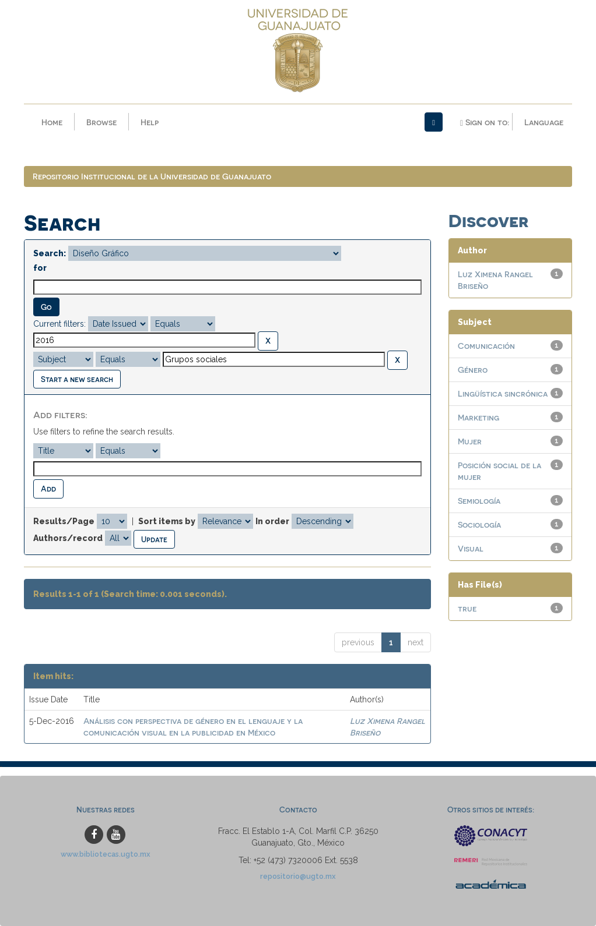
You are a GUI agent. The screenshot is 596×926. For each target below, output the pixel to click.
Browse (101, 122)
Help (150, 122)
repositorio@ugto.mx (298, 876)
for (40, 268)
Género (473, 369)
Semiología (479, 501)
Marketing (478, 417)
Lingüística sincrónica (503, 393)
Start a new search (77, 378)
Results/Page (63, 521)
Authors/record (68, 538)
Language (543, 122)
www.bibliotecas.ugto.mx (105, 854)
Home (51, 122)
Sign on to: (484, 122)
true (467, 608)
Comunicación (486, 346)
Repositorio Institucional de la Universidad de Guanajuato (152, 176)
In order (272, 521)
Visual (470, 548)
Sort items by (166, 521)
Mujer (470, 441)
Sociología (479, 524)
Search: (49, 253)
